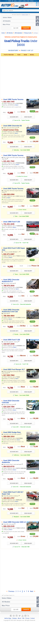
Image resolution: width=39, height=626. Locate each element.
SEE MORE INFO (14, 117)
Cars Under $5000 (24, 216)
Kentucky (16, 150)
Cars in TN (18, 242)
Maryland (16, 516)
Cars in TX (17, 547)
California (16, 455)
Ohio (16, 216)
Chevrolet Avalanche (25, 304)
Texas (16, 274)
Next (32, 591)
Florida (16, 334)
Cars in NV (16, 427)
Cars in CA (17, 120)
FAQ (23, 618)
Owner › (17, 105)
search (26, 28)
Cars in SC (15, 486)
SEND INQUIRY (28, 117)
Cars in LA (18, 364)
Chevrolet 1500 (25, 547)
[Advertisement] (19, 569)
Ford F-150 (25, 242)
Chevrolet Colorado (25, 427)
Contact (32, 618)
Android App (7, 618)
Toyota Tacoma (25, 120)
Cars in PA (17, 183)
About (19, 618)
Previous (10, 591)
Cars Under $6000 (25, 150)
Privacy (27, 618)
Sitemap (14, 618)
